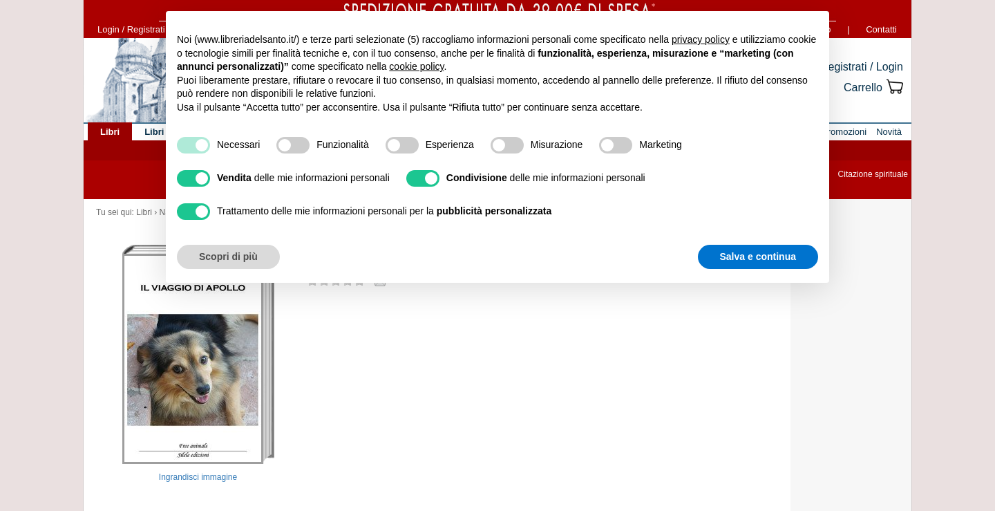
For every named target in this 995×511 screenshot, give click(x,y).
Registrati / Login (861, 67)
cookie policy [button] (416, 66)
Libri (144, 212)
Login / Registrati (131, 29)
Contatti (881, 29)
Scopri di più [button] (228, 256)
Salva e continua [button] (758, 256)
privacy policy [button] (701, 39)
